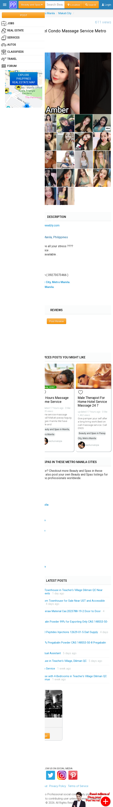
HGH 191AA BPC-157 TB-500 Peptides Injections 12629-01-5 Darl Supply (54, 632)
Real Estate (12, 30)
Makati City (64, 13)
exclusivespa (55, 441)
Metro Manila (47, 13)
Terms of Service (78, 786)
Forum (9, 66)
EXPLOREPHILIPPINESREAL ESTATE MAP (23, 78)
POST (23, 15)
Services (10, 37)
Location (73, 4)
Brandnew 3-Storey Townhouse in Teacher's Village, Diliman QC (48, 661)
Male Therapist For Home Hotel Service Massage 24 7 (92, 402)
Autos (8, 44)
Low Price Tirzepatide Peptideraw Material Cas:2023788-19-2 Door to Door (55, 611)
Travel (9, 59)
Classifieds (12, 52)
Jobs (7, 23)
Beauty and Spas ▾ (32, 4)
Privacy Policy (57, 786)
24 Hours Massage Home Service (55, 400)
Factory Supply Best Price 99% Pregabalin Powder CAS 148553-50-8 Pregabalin (58, 642)
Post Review (56, 321)
